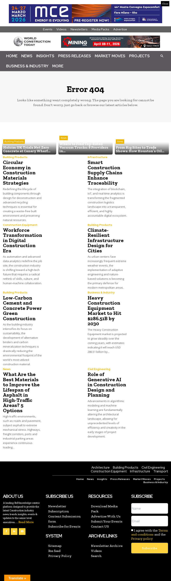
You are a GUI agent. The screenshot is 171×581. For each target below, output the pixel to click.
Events (47, 29)
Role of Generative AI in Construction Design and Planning (107, 378)
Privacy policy (142, 531)
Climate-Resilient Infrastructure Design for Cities (107, 237)
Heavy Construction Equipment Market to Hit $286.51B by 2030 (107, 302)
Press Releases (74, 55)
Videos (61, 29)
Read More (26, 515)
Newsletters (79, 29)
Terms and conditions (149, 525)
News (26, 55)
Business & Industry (27, 66)
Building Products (14, 141)
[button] (162, 55)
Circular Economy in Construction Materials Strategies (19, 172)
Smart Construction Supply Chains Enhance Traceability (105, 172)
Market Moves (110, 55)
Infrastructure (97, 157)
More (57, 66)
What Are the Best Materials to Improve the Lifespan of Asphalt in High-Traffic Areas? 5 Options (20, 385)
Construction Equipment (20, 224)
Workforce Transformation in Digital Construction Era (22, 239)
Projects (139, 55)
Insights (45, 55)
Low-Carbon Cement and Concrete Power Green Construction (21, 302)
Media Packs (100, 29)
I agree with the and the (149, 527)
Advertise (120, 29)
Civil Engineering (99, 363)
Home (11, 55)
